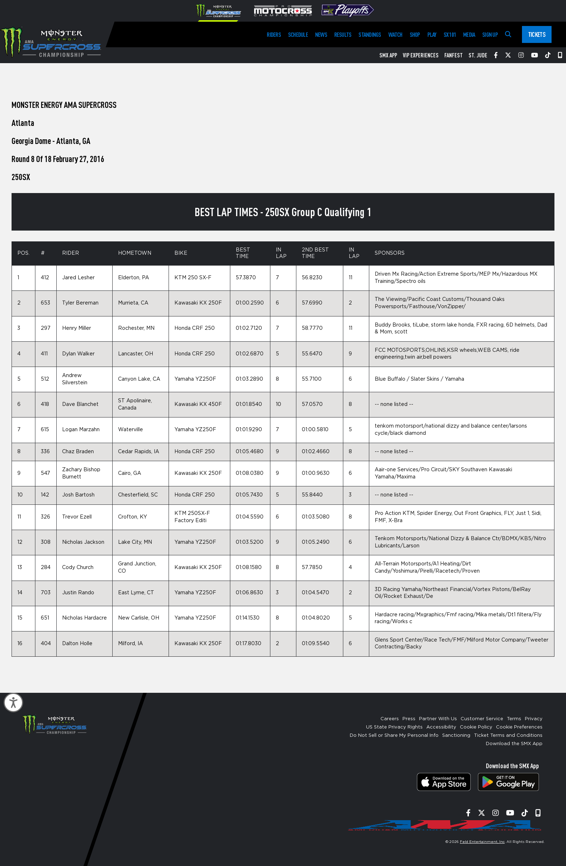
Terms (514, 719)
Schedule (298, 34)
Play (431, 34)
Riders (273, 34)
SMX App (388, 55)
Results (343, 34)
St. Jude (478, 55)
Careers (389, 719)
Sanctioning (456, 735)
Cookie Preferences (519, 727)
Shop (415, 34)
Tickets (536, 34)
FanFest (453, 55)
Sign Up (490, 34)
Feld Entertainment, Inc (482, 842)
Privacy (534, 719)
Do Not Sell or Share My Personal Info (394, 735)
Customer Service (482, 719)
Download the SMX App (514, 744)
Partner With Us (438, 719)
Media (469, 34)
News (321, 34)
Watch (395, 34)
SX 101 (450, 34)
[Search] (508, 34)
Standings (369, 34)
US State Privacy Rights (394, 727)
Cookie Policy (476, 727)
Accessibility (441, 727)
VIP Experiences (421, 55)
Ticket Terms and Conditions (508, 735)
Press (408, 719)
